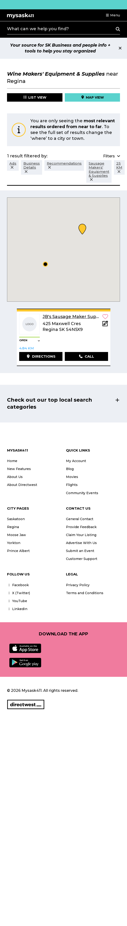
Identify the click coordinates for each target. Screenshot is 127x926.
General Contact (79, 519)
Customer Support (81, 559)
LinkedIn (17, 609)
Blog (70, 469)
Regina (13, 527)
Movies (72, 477)
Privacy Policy (78, 585)
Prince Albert (18, 551)
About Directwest (22, 485)
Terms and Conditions (84, 593)
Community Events (82, 493)
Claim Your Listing (81, 535)
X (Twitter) (18, 593)
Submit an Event (80, 551)
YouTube (17, 601)
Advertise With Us (81, 543)
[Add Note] (105, 325)
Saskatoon (16, 519)
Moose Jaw (16, 535)
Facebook (18, 585)
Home (12, 461)
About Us (15, 477)
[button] (112, 15)
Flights (72, 485)
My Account (76, 461)
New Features (19, 469)
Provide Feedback (81, 527)
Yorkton (13, 543)
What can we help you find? (38, 28)
